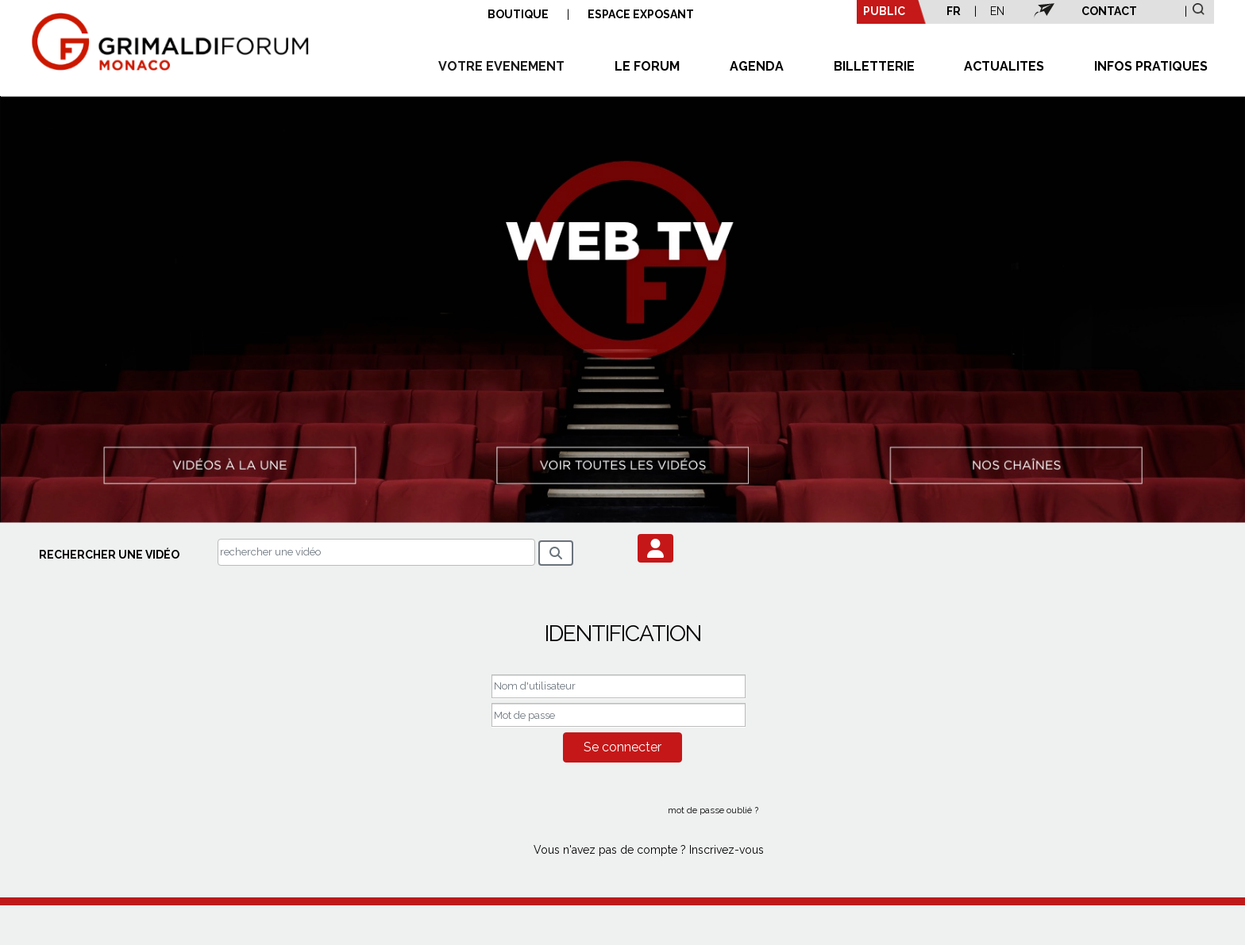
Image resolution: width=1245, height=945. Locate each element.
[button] (655, 548)
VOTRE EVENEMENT (501, 66)
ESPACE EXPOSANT (641, 14)
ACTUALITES (1004, 66)
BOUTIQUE (518, 14)
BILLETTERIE (874, 66)
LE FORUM (647, 66)
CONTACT (1109, 11)
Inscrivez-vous (726, 849)
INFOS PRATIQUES (1151, 66)
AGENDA (757, 66)
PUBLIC (884, 11)
